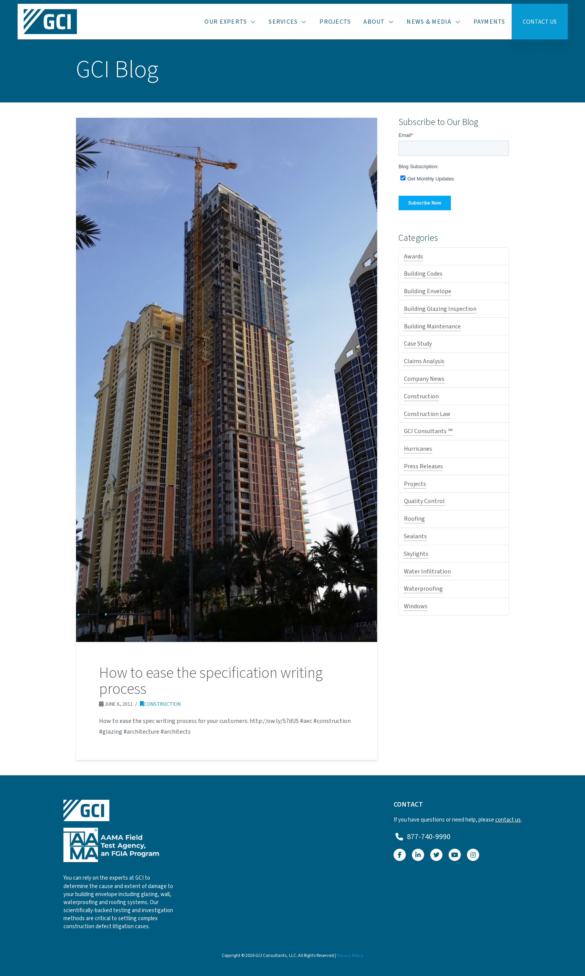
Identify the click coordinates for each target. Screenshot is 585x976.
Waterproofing (423, 589)
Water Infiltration (427, 571)
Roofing (414, 519)
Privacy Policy (350, 955)
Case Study (418, 343)
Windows (416, 606)
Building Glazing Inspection (440, 309)
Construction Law (427, 414)
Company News (424, 379)
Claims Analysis (424, 361)
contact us (508, 820)
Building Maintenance (432, 326)
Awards (413, 256)
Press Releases (423, 466)
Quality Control (424, 501)
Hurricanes (418, 449)
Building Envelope (427, 291)
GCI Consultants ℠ (428, 431)
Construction (160, 704)
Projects (415, 484)
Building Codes (423, 274)
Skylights (416, 554)
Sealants (415, 536)
